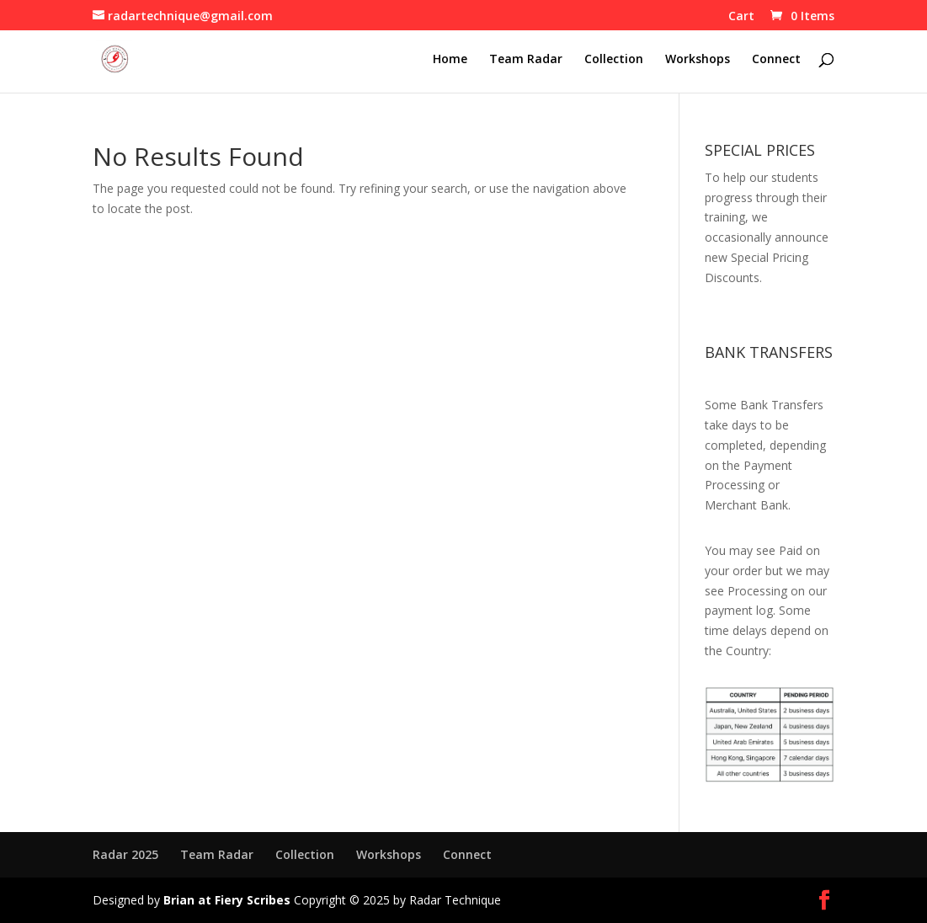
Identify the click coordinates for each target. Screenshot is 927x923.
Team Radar (525, 60)
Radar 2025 (125, 854)
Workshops (697, 60)
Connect (776, 60)
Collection (613, 60)
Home (450, 60)
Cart (741, 17)
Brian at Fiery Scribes (226, 900)
